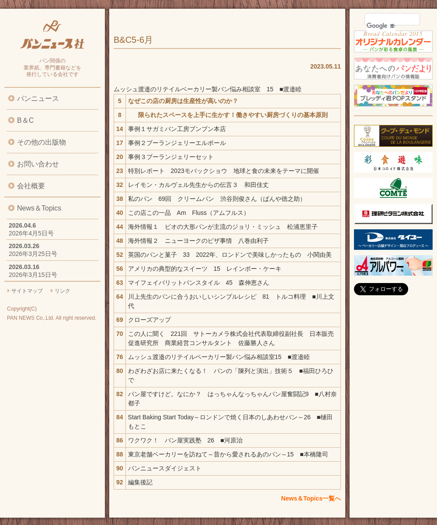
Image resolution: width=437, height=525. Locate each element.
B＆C (25, 120)
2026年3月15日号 (33, 274)
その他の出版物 (41, 142)
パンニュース (38, 98)
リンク (62, 291)
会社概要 (31, 186)
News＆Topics (39, 208)
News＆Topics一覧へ (311, 498)
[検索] (381, 26)
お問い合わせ (38, 164)
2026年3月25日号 (33, 253)
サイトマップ (27, 291)
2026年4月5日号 (31, 233)
